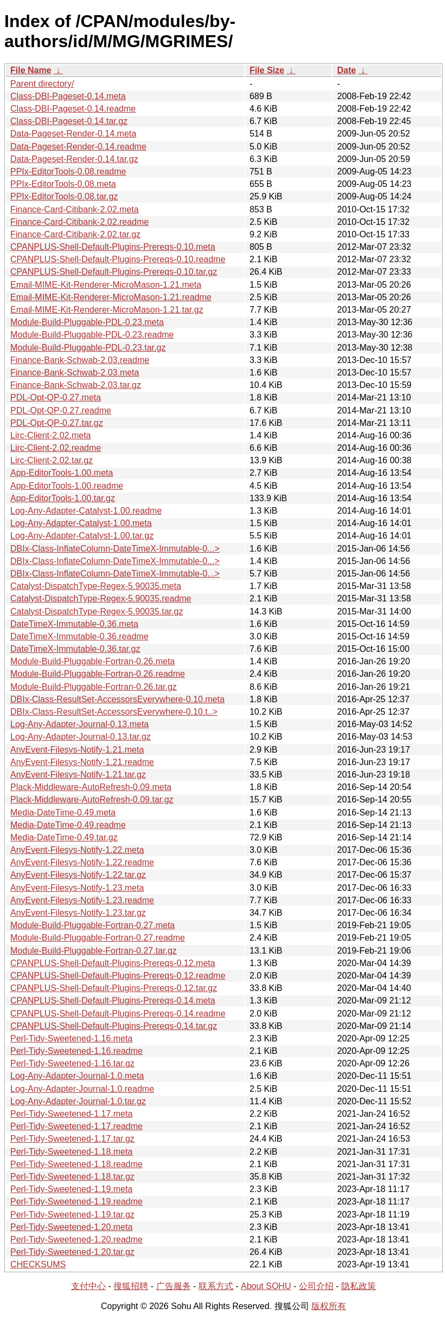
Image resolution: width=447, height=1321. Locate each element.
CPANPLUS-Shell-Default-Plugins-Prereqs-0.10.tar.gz (113, 271)
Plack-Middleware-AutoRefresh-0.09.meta (90, 787)
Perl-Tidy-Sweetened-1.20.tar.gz (72, 1252)
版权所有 (328, 1306)
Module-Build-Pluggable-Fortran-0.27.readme (97, 937)
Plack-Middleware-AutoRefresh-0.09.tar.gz (92, 799)
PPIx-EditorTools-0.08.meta (63, 184)
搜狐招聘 (130, 1286)
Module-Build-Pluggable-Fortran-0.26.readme (97, 673)
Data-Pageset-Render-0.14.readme (78, 146)
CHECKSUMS (38, 1264)
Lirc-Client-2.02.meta (50, 435)
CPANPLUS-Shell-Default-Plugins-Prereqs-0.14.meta (112, 1000)
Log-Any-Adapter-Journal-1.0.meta (77, 1075)
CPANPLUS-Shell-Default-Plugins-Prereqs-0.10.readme (117, 259)
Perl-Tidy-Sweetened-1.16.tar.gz (72, 1063)
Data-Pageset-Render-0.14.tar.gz (74, 159)
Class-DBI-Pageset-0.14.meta (68, 96)
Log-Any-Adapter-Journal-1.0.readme (82, 1088)
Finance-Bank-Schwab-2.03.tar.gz (75, 385)
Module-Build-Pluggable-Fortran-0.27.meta (92, 925)
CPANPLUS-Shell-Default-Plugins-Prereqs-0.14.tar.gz (113, 1026)
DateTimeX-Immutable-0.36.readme (79, 636)
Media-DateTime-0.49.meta (63, 812)
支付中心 (88, 1286)
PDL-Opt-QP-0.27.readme (60, 410)
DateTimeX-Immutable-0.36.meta (74, 624)
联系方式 (216, 1286)
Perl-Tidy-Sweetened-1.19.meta (71, 1189)
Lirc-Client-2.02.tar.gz (51, 460)
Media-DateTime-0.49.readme (68, 825)
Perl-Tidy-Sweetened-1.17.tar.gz (72, 1138)
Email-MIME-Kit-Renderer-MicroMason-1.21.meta (105, 284)
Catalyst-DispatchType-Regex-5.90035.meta (95, 586)
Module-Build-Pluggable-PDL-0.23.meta (87, 322)
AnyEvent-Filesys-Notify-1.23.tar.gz (78, 912)
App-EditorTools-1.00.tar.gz (62, 498)
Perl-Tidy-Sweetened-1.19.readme (76, 1201)
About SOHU (266, 1286)
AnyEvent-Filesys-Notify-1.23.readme (82, 900)
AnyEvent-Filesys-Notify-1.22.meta (77, 849)
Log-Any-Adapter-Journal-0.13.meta (79, 724)
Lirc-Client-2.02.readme (55, 447)
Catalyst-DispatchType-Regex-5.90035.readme (100, 598)
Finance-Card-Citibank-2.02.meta (74, 209)
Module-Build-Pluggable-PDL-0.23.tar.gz (87, 347)
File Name (31, 70)
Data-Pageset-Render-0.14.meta (73, 133)
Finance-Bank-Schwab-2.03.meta (74, 372)
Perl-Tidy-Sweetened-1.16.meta (71, 1038)
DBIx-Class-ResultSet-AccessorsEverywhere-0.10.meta (117, 699)
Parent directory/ (42, 83)
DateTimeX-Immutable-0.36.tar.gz (75, 648)
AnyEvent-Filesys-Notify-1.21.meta (77, 749)
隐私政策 (358, 1286)
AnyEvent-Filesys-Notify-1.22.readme (82, 862)
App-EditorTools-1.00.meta (61, 472)
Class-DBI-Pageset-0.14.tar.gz (68, 121)
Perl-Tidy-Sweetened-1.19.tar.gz (72, 1214)
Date (346, 70)
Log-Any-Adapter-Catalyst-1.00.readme (86, 510)
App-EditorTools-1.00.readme (66, 485)
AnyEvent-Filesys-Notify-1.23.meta (77, 887)
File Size (267, 70)
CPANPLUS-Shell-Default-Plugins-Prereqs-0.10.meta (112, 246)
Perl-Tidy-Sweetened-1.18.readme (76, 1164)
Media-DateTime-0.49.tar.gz (64, 837)
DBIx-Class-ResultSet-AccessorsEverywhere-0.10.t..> (114, 711)
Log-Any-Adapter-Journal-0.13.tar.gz (80, 736)
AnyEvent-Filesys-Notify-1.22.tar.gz (78, 874)
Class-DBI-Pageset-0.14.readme (73, 108)
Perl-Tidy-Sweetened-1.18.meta (71, 1151)
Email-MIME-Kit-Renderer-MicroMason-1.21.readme (111, 297)
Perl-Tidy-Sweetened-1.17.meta (71, 1113)
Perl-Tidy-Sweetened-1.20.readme (76, 1239)
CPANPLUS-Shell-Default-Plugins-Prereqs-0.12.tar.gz (113, 988)
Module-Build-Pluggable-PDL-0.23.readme (92, 334)
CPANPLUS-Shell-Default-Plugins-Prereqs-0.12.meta (112, 963)
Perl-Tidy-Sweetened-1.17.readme (76, 1126)
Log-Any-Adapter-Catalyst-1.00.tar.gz (82, 535)
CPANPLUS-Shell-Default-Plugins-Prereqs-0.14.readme (117, 1013)
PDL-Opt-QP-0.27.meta (55, 397)
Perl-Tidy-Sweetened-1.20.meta (71, 1227)
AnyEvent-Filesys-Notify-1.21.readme (82, 762)
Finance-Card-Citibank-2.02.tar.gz (75, 234)
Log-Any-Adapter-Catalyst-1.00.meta (81, 523)
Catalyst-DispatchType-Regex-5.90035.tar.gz (96, 611)
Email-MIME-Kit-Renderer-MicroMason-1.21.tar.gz (106, 309)
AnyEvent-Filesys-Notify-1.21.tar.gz (78, 774)
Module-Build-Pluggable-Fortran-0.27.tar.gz (93, 950)
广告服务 (173, 1286)
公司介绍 (316, 1286)
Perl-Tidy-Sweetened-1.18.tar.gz (72, 1176)
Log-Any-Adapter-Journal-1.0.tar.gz (78, 1101)
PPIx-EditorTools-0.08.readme (68, 171)
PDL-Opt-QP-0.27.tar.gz (56, 423)
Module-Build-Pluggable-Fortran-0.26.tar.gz (93, 686)
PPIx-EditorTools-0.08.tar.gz (64, 196)
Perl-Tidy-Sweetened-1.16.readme (76, 1050)
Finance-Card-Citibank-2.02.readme (79, 221)
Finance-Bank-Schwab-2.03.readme (79, 360)
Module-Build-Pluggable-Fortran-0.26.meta (92, 661)
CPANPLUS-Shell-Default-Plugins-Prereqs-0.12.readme (117, 975)
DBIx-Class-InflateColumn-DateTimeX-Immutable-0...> (115, 548)
